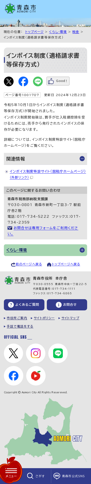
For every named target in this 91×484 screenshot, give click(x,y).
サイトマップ (70, 318)
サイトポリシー (44, 318)
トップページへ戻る (66, 264)
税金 (75, 31)
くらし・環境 (58, 31)
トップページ (34, 31)
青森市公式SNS (73, 476)
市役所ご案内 (17, 318)
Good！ (62, 80)
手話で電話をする (20, 326)
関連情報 (15, 159)
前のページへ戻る (29, 264)
